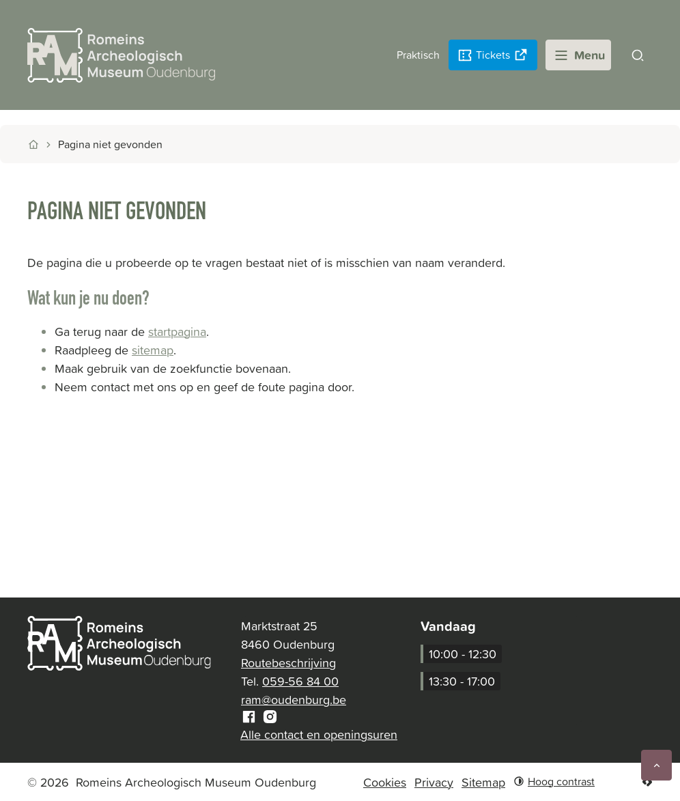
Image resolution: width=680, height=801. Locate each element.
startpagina (177, 331)
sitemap (152, 350)
